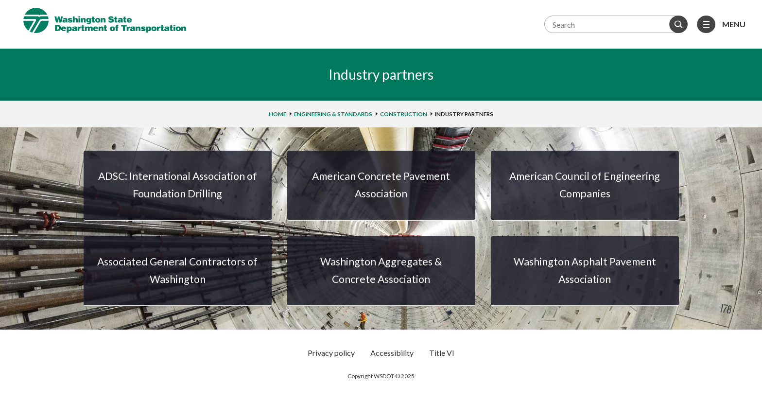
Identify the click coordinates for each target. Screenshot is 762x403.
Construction (403, 114)
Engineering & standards (333, 114)
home (277, 114)
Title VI (441, 352)
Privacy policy (331, 352)
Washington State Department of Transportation (104, 20)
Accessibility (392, 352)
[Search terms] (615, 24)
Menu (733, 24)
